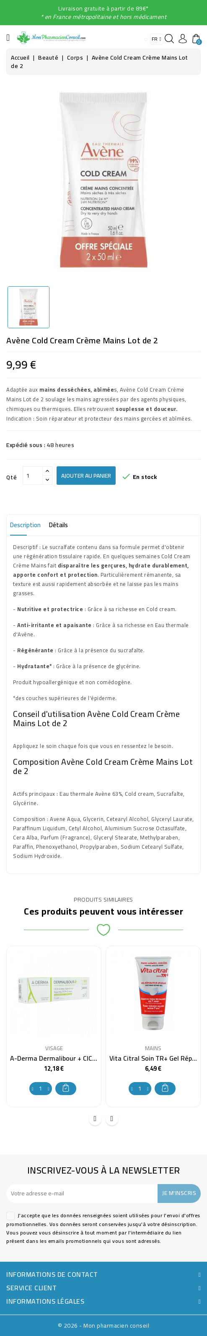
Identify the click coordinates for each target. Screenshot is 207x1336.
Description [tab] (25, 525)
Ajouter (66, 1088)
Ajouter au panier (86, 475)
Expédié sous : (25, 445)
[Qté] (33, 475)
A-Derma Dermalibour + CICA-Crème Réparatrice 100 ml (94, 1058)
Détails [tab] (58, 525)
